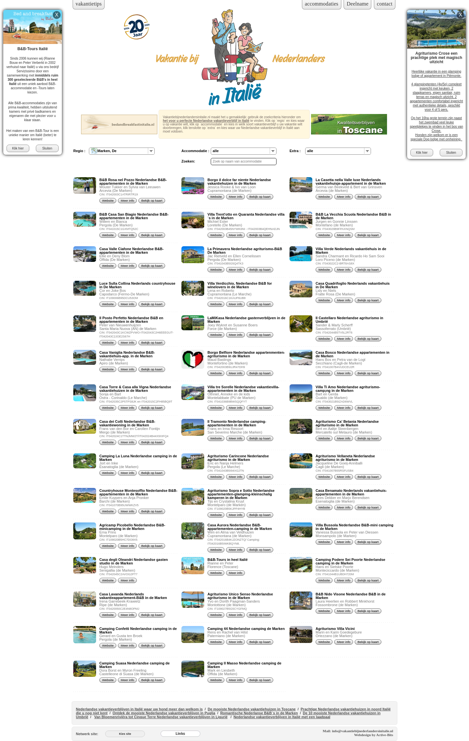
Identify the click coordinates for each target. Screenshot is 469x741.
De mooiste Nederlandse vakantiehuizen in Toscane (252, 709)
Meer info (127, 200)
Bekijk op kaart (152, 200)
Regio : (79, 151)
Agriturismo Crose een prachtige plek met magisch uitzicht (436, 57)
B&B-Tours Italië (32, 49)
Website (108, 200)
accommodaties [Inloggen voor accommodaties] (321, 4)
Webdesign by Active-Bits (373, 735)
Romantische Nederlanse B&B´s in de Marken (259, 713)
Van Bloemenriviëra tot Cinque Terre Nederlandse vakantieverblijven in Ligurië (160, 717)
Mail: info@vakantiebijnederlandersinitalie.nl (358, 731)
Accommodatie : (195, 151)
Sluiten (47, 148)
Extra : (295, 151)
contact (384, 4)
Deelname (357, 4)
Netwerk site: (87, 734)
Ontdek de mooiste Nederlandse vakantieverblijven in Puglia (163, 713)
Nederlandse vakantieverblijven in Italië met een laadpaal (282, 717)
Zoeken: (188, 161)
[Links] (180, 734)
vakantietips (89, 4)
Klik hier (18, 148)
